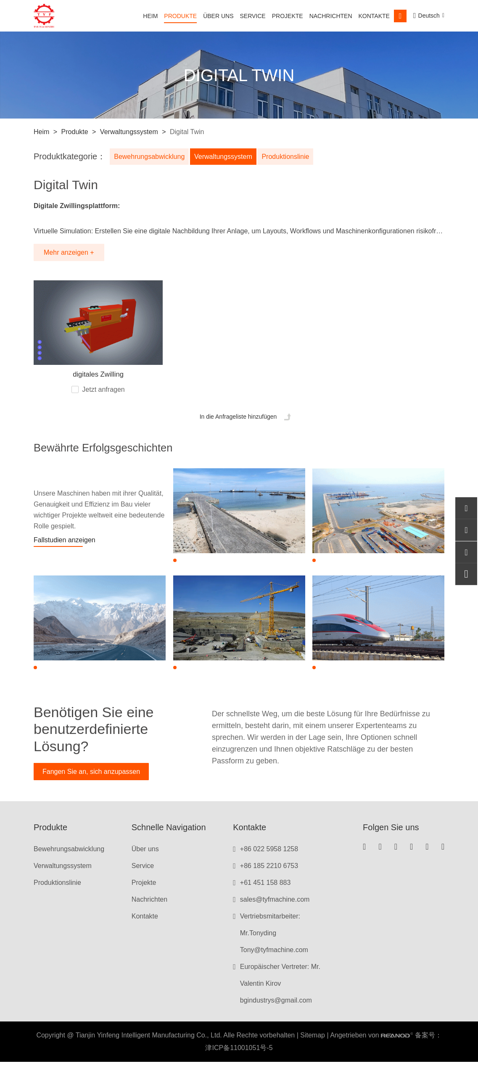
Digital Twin (186, 131)
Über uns (218, 16)
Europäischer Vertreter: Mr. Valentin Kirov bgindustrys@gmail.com (280, 1003)
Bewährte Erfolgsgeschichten (126, 454)
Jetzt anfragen (103, 394)
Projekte (287, 16)
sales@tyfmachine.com (275, 919)
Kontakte (374, 16)
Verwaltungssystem (129, 131)
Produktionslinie (290, 156)
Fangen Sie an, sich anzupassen (91, 791)
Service (253, 16)
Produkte (180, 16)
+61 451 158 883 (265, 902)
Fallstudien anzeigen (64, 549)
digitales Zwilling (98, 379)
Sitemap (312, 1055)
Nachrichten (330, 16)
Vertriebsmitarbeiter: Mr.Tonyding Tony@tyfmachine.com (274, 953)
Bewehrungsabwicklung (149, 156)
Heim (150, 16)
